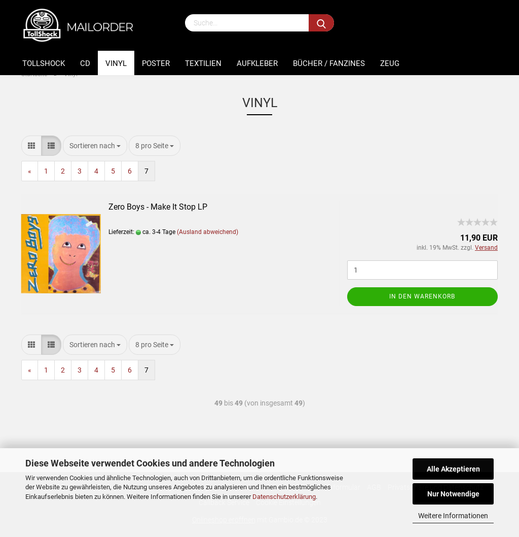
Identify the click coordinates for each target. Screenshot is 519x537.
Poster (156, 63)
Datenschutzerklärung (284, 496)
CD (85, 63)
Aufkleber (257, 63)
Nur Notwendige (453, 494)
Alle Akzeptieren (453, 469)
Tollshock (43, 63)
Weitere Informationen (453, 516)
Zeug (389, 63)
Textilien (203, 63)
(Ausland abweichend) (207, 232)
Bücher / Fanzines (329, 63)
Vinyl (116, 63)
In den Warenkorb (422, 296)
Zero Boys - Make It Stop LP (157, 207)
